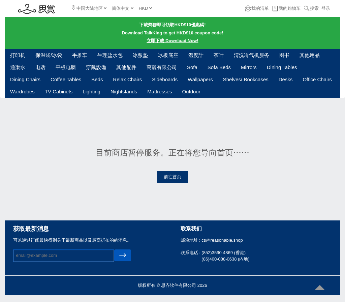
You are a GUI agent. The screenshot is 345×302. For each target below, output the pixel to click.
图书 (284, 55)
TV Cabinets (59, 91)
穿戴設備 (96, 67)
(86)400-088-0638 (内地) (225, 259)
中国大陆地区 (89, 8)
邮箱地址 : (191, 240)
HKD (145, 8)
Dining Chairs (25, 79)
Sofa (192, 67)
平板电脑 (66, 67)
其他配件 (126, 67)
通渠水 (17, 67)
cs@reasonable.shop (222, 240)
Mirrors (249, 67)
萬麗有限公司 (162, 67)
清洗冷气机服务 (251, 55)
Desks (286, 79)
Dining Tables (282, 67)
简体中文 (122, 8)
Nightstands (124, 91)
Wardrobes (22, 91)
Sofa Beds (219, 67)
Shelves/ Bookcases (246, 79)
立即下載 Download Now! (172, 40)
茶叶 (219, 55)
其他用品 (310, 55)
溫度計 (195, 55)
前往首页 (172, 176)
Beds (97, 79)
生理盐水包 (110, 55)
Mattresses (159, 91)
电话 (40, 67)
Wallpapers (200, 79)
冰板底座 (168, 55)
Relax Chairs (127, 79)
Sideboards (165, 79)
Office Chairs (317, 79)
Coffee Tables (66, 79)
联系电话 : (191, 252)
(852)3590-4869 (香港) (223, 252)
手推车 (79, 55)
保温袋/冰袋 (48, 55)
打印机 (17, 55)
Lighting (91, 91)
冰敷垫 (140, 55)
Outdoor (191, 91)
